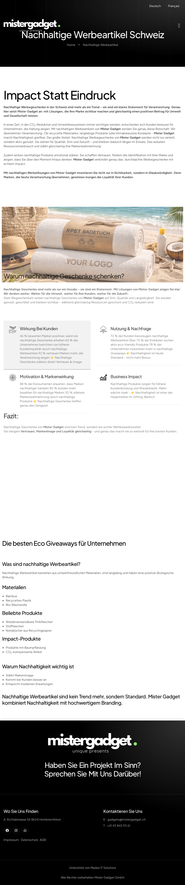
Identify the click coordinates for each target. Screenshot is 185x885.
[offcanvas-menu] (179, 25)
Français (173, 6)
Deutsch (155, 6)
